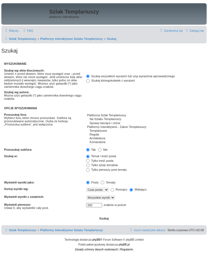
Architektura (145, 138)
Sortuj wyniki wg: (16, 189)
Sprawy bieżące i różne (145, 123)
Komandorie (145, 142)
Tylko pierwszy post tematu (106, 169)
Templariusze (145, 131)
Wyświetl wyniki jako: (19, 182)
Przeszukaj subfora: (18, 149)
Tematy (108, 182)
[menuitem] (27, 30)
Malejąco (138, 189)
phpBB (96, 239)
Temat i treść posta (101, 156)
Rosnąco (118, 189)
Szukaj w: (11, 156)
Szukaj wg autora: (17, 92)
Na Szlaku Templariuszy (145, 119)
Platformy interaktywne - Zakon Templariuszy (145, 127)
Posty (92, 182)
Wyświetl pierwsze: (17, 204)
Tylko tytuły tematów (102, 165)
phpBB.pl (124, 244)
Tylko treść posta (99, 160)
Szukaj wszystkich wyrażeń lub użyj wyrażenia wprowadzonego (130, 76)
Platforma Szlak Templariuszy (145, 115)
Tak (91, 149)
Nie (103, 149)
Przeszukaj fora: (15, 114)
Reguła (145, 135)
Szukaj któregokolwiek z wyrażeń (110, 80)
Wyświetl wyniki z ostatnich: (24, 196)
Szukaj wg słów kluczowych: (24, 70)
